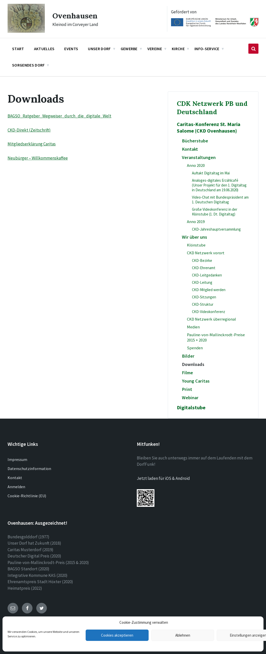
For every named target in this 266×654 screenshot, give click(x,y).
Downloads (193, 364)
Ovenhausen (74, 15)
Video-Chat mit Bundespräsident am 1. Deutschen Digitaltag (220, 199)
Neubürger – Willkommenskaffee (38, 158)
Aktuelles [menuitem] (44, 48)
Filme (187, 373)
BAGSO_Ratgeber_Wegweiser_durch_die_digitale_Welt (59, 116)
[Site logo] (26, 31)
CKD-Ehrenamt (203, 267)
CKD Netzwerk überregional (211, 319)
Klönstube (196, 245)
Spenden (195, 348)
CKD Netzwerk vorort (205, 253)
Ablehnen (182, 635)
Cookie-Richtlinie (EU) (27, 495)
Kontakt (190, 149)
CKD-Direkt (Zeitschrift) (29, 130)
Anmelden (16, 486)
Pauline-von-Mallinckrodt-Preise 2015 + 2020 (216, 337)
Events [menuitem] (71, 48)
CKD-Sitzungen (204, 297)
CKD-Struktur (202, 304)
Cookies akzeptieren (117, 635)
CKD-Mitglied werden (208, 289)
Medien (193, 327)
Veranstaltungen (199, 157)
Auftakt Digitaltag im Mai (211, 173)
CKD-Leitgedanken (207, 275)
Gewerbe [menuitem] (129, 48)
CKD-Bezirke (202, 260)
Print (187, 389)
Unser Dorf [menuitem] (99, 48)
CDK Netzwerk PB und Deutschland (212, 107)
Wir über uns (194, 237)
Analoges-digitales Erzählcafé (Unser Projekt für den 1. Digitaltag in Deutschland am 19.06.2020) (219, 185)
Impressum (17, 459)
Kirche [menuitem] (178, 48)
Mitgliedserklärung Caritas (32, 144)
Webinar (190, 397)
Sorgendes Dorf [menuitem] (28, 65)
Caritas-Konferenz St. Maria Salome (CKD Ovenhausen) (208, 127)
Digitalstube (191, 407)
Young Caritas (196, 381)
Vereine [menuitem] (154, 48)
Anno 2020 (196, 165)
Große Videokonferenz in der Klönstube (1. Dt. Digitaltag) (214, 211)
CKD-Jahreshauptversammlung (216, 229)
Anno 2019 (196, 221)
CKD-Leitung (202, 282)
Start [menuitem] (18, 48)
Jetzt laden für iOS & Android (163, 478)
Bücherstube (195, 141)
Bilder (188, 356)
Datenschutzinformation (29, 468)
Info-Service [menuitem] (206, 48)
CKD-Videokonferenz (208, 311)
